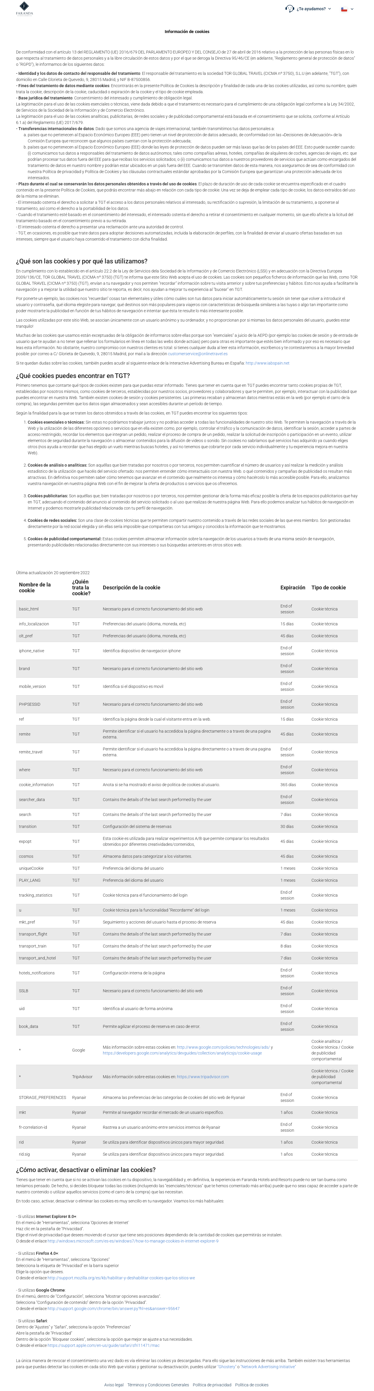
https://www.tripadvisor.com (203, 1076)
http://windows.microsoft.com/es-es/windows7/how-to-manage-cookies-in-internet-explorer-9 (133, 1241)
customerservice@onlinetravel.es (198, 353)
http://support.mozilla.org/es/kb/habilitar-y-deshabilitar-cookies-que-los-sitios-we (121, 1278)
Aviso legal (114, 1385)
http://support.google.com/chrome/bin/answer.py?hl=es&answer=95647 (114, 1308)
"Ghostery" (226, 1366)
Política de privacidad (212, 1385)
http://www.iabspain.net (268, 363)
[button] (308, 9)
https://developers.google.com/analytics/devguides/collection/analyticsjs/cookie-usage (182, 1053)
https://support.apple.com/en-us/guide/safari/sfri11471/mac (104, 1345)
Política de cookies (252, 1385)
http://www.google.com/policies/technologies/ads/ (223, 1047)
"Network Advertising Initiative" (268, 1366)
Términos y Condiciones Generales (158, 1385)
